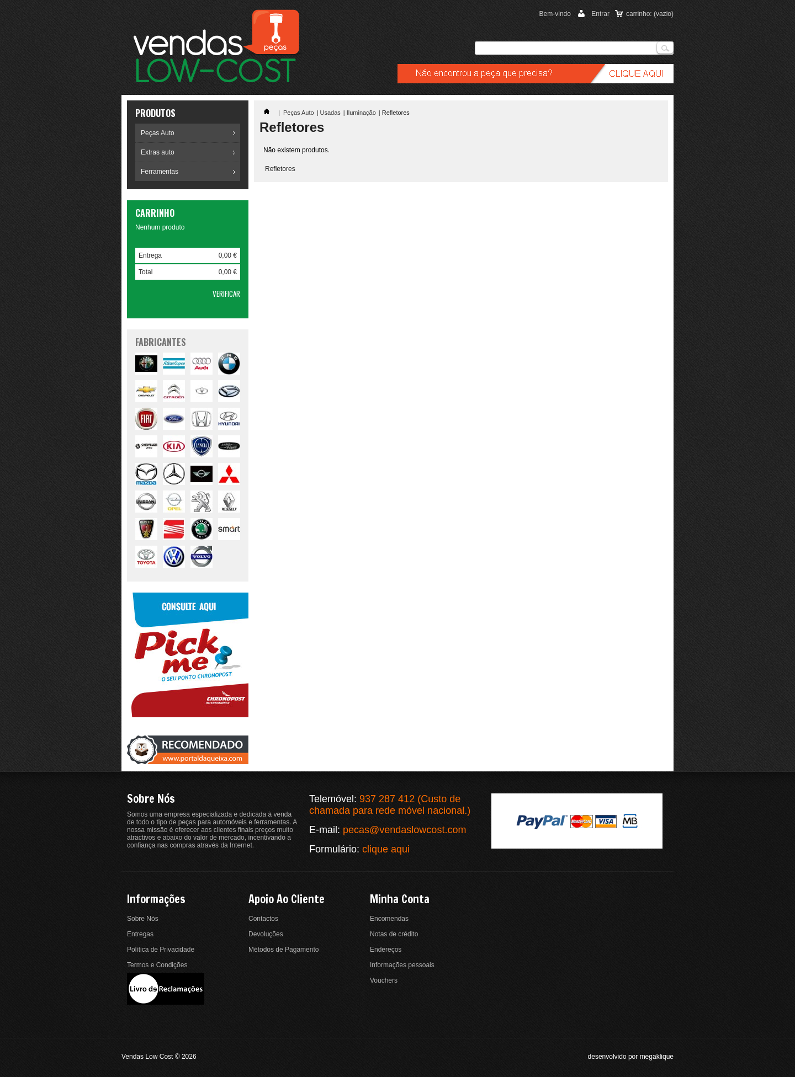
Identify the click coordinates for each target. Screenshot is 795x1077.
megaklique (657, 1056)
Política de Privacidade (160, 949)
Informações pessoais (402, 965)
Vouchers (384, 980)
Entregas (140, 934)
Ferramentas (159, 171)
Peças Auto (157, 133)
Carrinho (154, 213)
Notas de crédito (394, 934)
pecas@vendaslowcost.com (404, 829)
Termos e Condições (157, 965)
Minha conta (400, 899)
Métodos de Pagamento (283, 949)
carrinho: (650, 14)
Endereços (385, 949)
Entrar (600, 14)
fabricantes (160, 342)
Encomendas (389, 919)
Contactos (263, 919)
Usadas (330, 112)
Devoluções (265, 934)
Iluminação (361, 112)
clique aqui (386, 849)
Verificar (226, 293)
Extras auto (157, 152)
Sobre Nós (142, 919)
